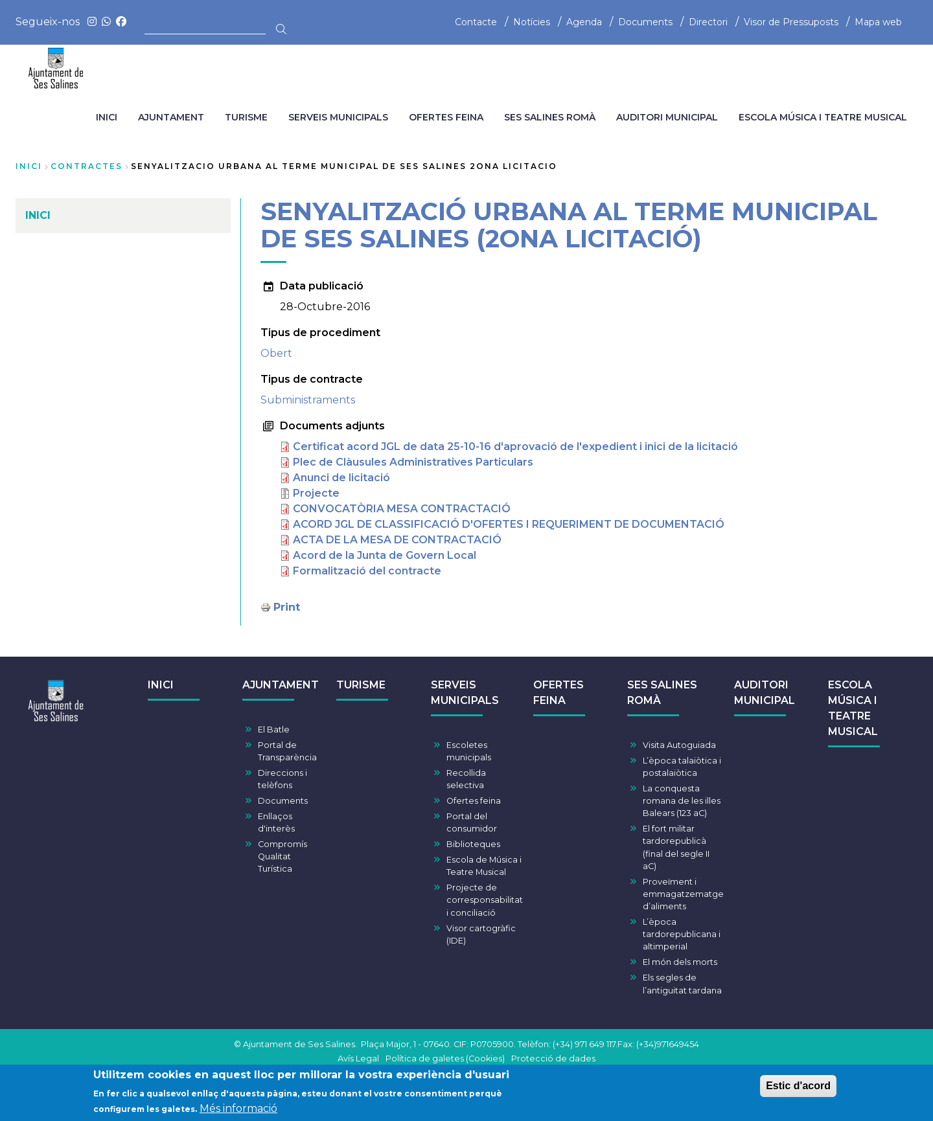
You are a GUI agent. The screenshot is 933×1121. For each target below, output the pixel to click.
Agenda (584, 22)
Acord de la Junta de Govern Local (384, 555)
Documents (645, 22)
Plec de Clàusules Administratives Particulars (413, 462)
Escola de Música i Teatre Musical (484, 866)
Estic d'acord (798, 1087)
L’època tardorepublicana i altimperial (681, 934)
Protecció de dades (553, 1058)
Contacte (476, 22)
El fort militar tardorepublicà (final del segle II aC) (676, 847)
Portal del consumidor (471, 822)
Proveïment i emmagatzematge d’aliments (683, 894)
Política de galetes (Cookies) (445, 1058)
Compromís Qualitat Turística (282, 856)
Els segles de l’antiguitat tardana (682, 984)
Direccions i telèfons (282, 779)
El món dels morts (680, 962)
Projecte (316, 493)
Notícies (531, 22)
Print (286, 607)
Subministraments (307, 400)
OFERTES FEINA (558, 693)
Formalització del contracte (367, 571)
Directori (708, 22)
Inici (29, 166)
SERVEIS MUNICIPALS (465, 693)
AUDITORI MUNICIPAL (764, 693)
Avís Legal (358, 1058)
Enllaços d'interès (276, 822)
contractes (86, 166)
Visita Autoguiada (679, 745)
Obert (276, 353)
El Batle (274, 729)
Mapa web (878, 22)
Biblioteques (473, 844)
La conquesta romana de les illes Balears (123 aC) (681, 801)
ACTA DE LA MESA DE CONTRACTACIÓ (397, 540)
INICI (161, 685)
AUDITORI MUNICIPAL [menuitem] (667, 117)
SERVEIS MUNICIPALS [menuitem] (338, 117)
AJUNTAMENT (280, 685)
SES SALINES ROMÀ (662, 693)
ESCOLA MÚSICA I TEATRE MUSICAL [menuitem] (823, 117)
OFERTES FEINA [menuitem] (446, 117)
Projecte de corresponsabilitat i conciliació (484, 900)
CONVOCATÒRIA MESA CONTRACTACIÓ (402, 509)
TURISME (361, 685)
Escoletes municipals (468, 751)
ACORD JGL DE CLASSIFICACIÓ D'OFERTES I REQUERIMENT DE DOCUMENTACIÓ (508, 524)
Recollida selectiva (466, 779)
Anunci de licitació (341, 477)
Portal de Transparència (287, 751)
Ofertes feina (473, 801)
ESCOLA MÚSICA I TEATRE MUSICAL (853, 708)
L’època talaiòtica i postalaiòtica (682, 767)
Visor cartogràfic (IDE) (481, 934)
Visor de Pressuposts (791, 22)
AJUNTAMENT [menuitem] (171, 117)
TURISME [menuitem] (246, 117)
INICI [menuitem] (106, 117)
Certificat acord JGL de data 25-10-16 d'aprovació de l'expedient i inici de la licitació (515, 446)
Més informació (238, 1110)
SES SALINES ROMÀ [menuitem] (549, 117)
